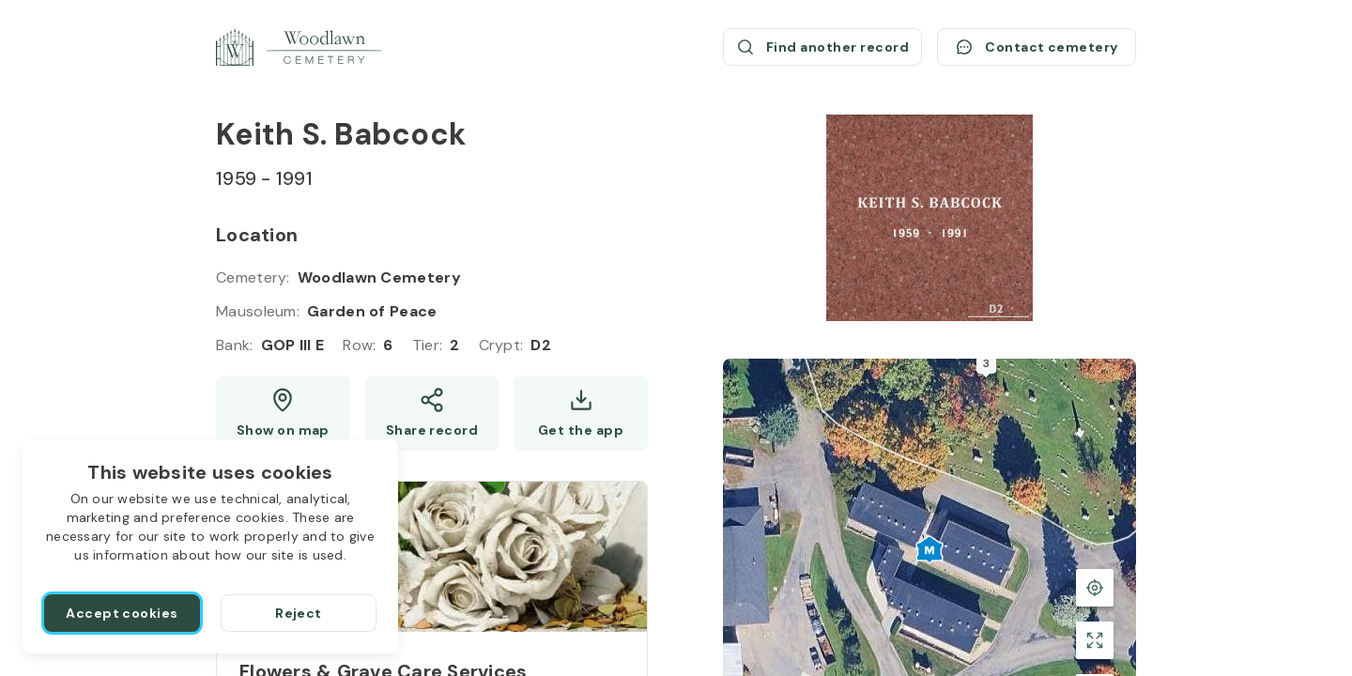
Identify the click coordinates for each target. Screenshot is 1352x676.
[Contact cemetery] (1036, 47)
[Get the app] (581, 413)
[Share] (432, 413)
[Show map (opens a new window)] (283, 413)
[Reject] (298, 613)
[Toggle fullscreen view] (1095, 640)
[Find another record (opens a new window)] (822, 47)
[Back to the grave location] (1095, 588)
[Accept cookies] (122, 613)
